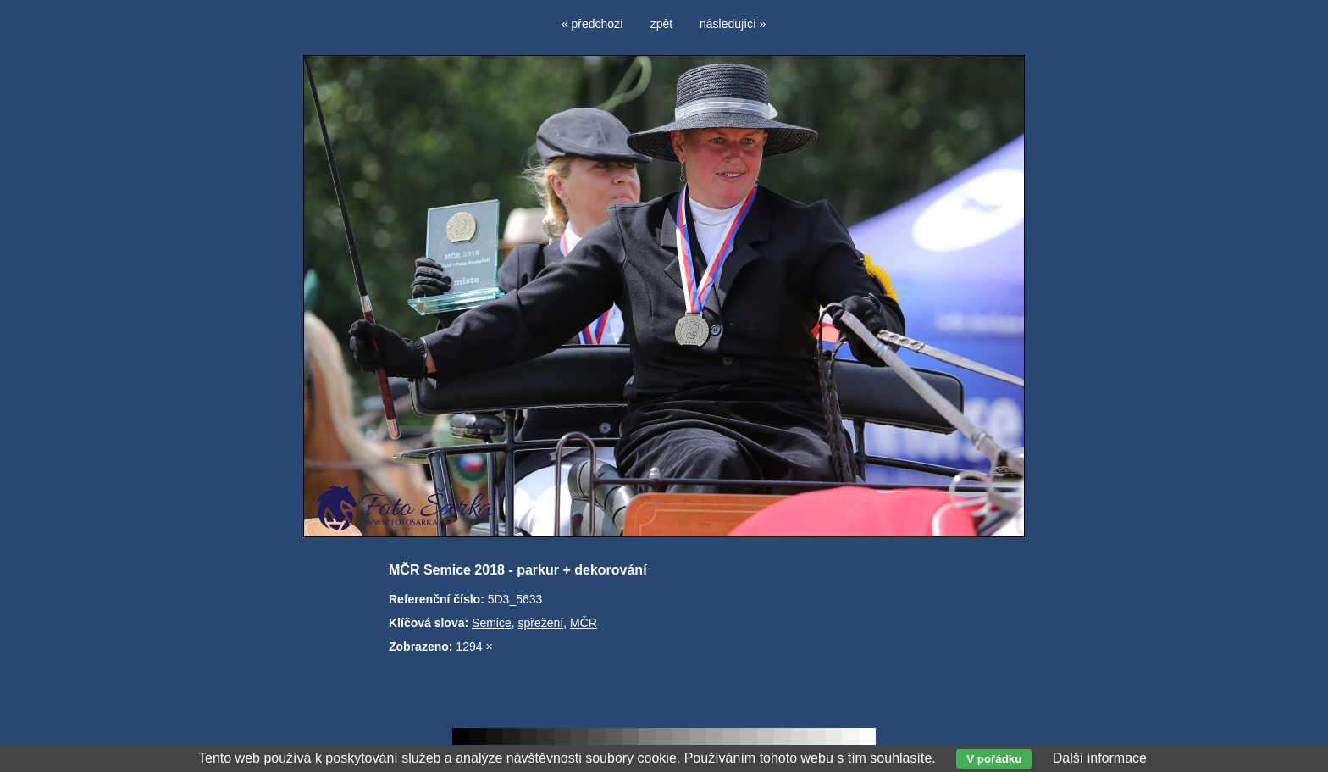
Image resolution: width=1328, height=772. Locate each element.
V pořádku (993, 759)
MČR (583, 623)
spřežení (541, 623)
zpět (661, 24)
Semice (492, 623)
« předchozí (592, 24)
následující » (733, 24)
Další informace (1100, 758)
